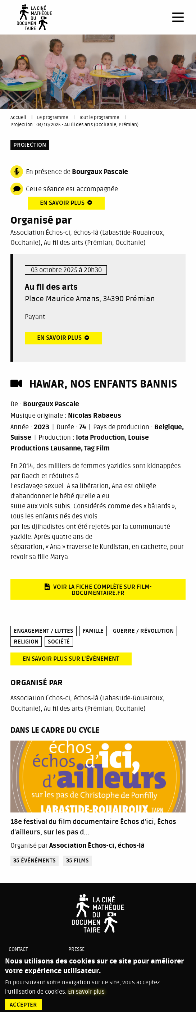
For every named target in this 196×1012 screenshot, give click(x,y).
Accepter (23, 1005)
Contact (18, 949)
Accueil (18, 117)
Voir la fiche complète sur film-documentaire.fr (102, 590)
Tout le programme (99, 117)
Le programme (52, 117)
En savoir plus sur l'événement (71, 659)
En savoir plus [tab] (62, 203)
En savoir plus (86, 992)
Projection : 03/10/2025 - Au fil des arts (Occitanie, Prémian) (74, 124)
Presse (76, 949)
